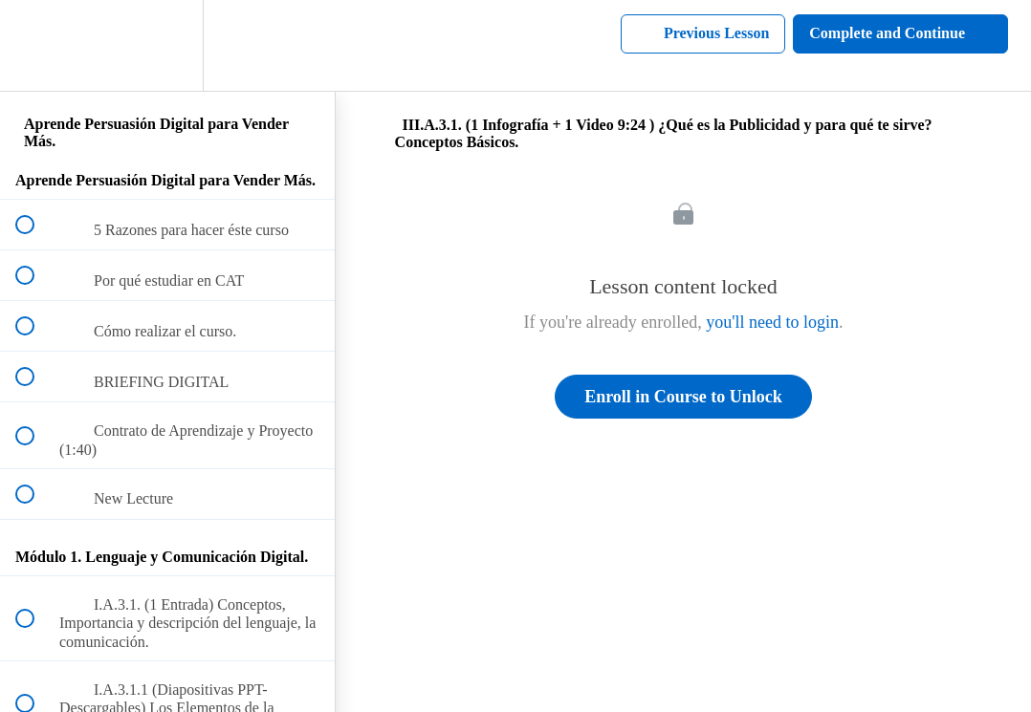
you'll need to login (772, 322)
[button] (35, 45)
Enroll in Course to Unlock (683, 396)
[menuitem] (167, 45)
